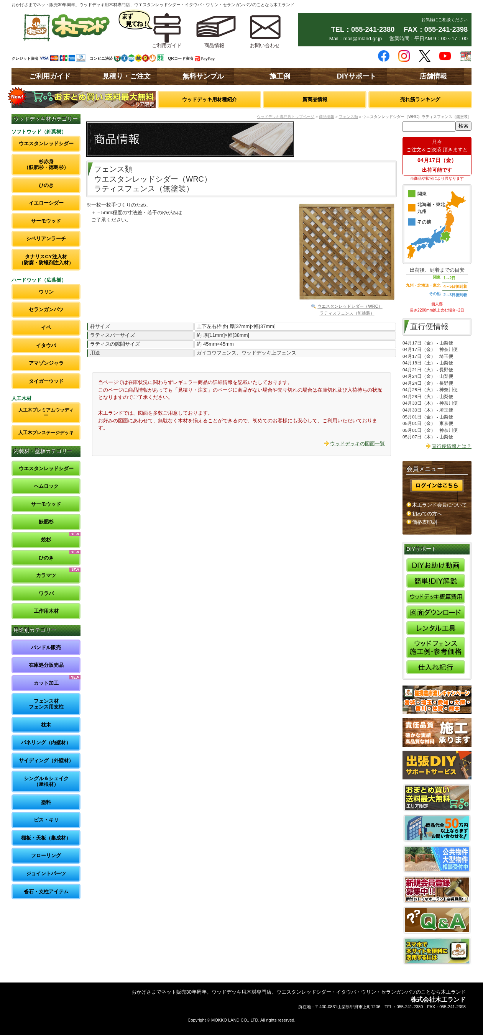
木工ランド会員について (439, 505)
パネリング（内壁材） (46, 742)
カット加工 (46, 683)
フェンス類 (348, 117)
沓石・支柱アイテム (46, 891)
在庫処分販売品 (46, 665)
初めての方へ (427, 514)
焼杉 (46, 540)
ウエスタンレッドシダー (46, 143)
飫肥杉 (46, 522)
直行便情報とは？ (452, 446)
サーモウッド (46, 221)
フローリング (46, 855)
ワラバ (46, 593)
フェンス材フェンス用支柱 (46, 704)
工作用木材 (46, 611)
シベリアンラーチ (46, 238)
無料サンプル (203, 76)
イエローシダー (46, 203)
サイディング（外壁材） (46, 760)
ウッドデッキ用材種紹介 (209, 99)
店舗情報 (433, 76)
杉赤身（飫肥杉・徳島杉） (46, 165)
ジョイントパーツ (46, 873)
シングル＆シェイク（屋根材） (46, 781)
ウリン (46, 292)
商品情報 (326, 117)
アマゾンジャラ (46, 363)
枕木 (46, 725)
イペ (46, 327)
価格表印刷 (424, 522)
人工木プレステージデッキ (46, 432)
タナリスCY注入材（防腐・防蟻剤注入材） (46, 260)
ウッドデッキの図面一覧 (357, 443)
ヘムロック (46, 486)
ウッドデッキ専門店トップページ (285, 117)
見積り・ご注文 (126, 76)
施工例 (279, 76)
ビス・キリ (46, 820)
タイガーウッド (46, 381)
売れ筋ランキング (420, 99)
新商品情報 (314, 99)
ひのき (46, 185)
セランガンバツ (46, 309)
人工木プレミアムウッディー (46, 412)
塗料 (46, 802)
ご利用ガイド (50, 76)
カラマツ (46, 575)
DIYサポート (356, 76)
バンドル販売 (46, 647)
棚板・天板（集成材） (46, 838)
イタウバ (46, 345)
